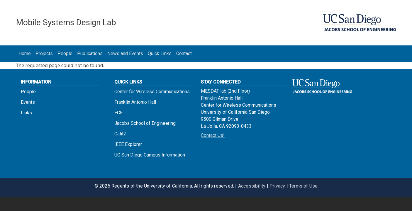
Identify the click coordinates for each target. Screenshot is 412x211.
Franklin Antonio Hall (135, 102)
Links (26, 112)
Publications (90, 53)
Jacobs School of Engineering (145, 123)
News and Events (125, 53)
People (64, 53)
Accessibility (252, 186)
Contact (184, 53)
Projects (44, 53)
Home (24, 53)
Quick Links (160, 53)
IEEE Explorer (128, 144)
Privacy (277, 186)
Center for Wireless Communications (152, 91)
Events (28, 102)
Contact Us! (213, 135)
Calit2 (120, 134)
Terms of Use (303, 186)
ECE (118, 112)
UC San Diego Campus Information (149, 155)
